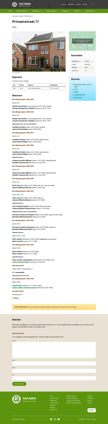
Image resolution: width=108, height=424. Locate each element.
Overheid (77, 11)
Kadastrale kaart (79, 95)
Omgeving (66, 11)
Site (13, 375)
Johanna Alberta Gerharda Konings (24, 288)
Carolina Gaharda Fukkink (20, 262)
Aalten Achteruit (22, 11)
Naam (13, 360)
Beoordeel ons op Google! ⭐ (92, 410)
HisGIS (76, 92)
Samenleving (90, 11)
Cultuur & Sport (52, 11)
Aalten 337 (15, 182)
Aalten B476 (16, 224)
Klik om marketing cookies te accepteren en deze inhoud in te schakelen (82, 41)
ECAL (76, 89)
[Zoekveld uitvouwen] (92, 4)
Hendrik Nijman (17, 285)
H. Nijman (15, 298)
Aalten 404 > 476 (17, 194)
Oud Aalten (25, 3)
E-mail (13, 367)
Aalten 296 (15, 148)
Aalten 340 (15, 169)
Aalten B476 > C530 (18, 235)
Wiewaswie (78, 97)
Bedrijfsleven (37, 11)
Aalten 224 (15, 103)
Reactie (14, 340)
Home (10, 11)
